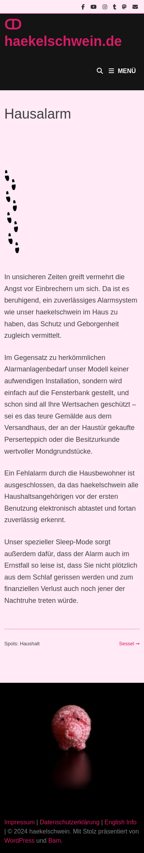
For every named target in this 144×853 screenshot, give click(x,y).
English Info (120, 822)
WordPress (19, 840)
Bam (54, 840)
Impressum (19, 822)
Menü (122, 71)
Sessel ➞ (129, 643)
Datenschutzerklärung (69, 822)
